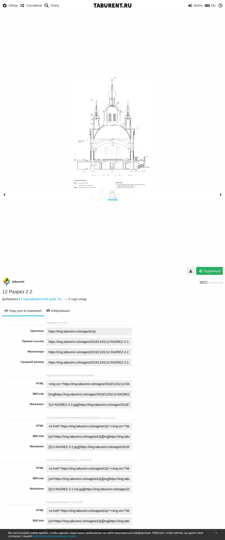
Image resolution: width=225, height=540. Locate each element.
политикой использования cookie (54, 536)
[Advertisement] (112, 44)
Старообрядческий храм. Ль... (42, 299)
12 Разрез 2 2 (17, 291)
